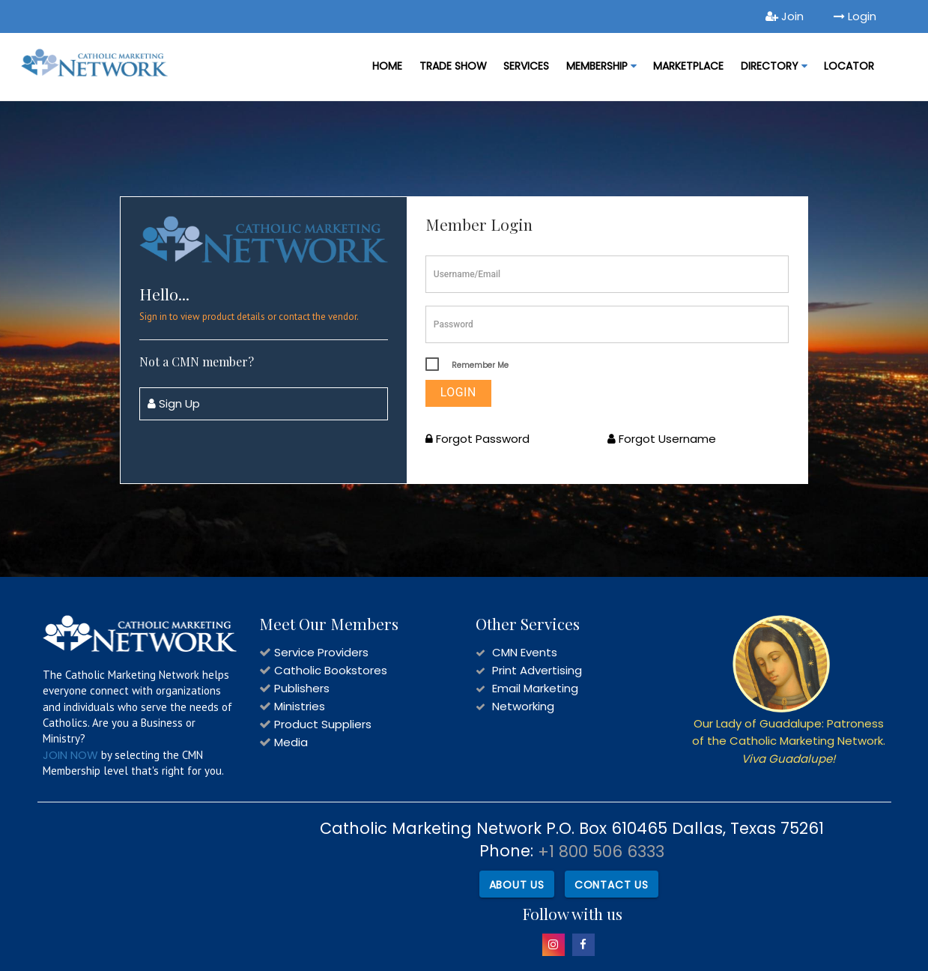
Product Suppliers (322, 724)
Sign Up (174, 403)
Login (855, 16)
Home (387, 65)
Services (526, 65)
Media (291, 742)
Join (784, 16)
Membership (601, 65)
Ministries (299, 706)
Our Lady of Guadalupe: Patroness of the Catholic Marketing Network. (788, 741)
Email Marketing (535, 688)
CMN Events (524, 652)
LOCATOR (849, 65)
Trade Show (453, 65)
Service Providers (321, 652)
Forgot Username (661, 439)
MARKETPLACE (688, 65)
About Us (516, 884)
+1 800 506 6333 (601, 851)
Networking (523, 706)
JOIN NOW (70, 755)
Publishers (302, 688)
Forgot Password (477, 439)
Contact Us (611, 884)
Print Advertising (537, 670)
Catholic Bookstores (330, 670)
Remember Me (480, 365)
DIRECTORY (774, 65)
